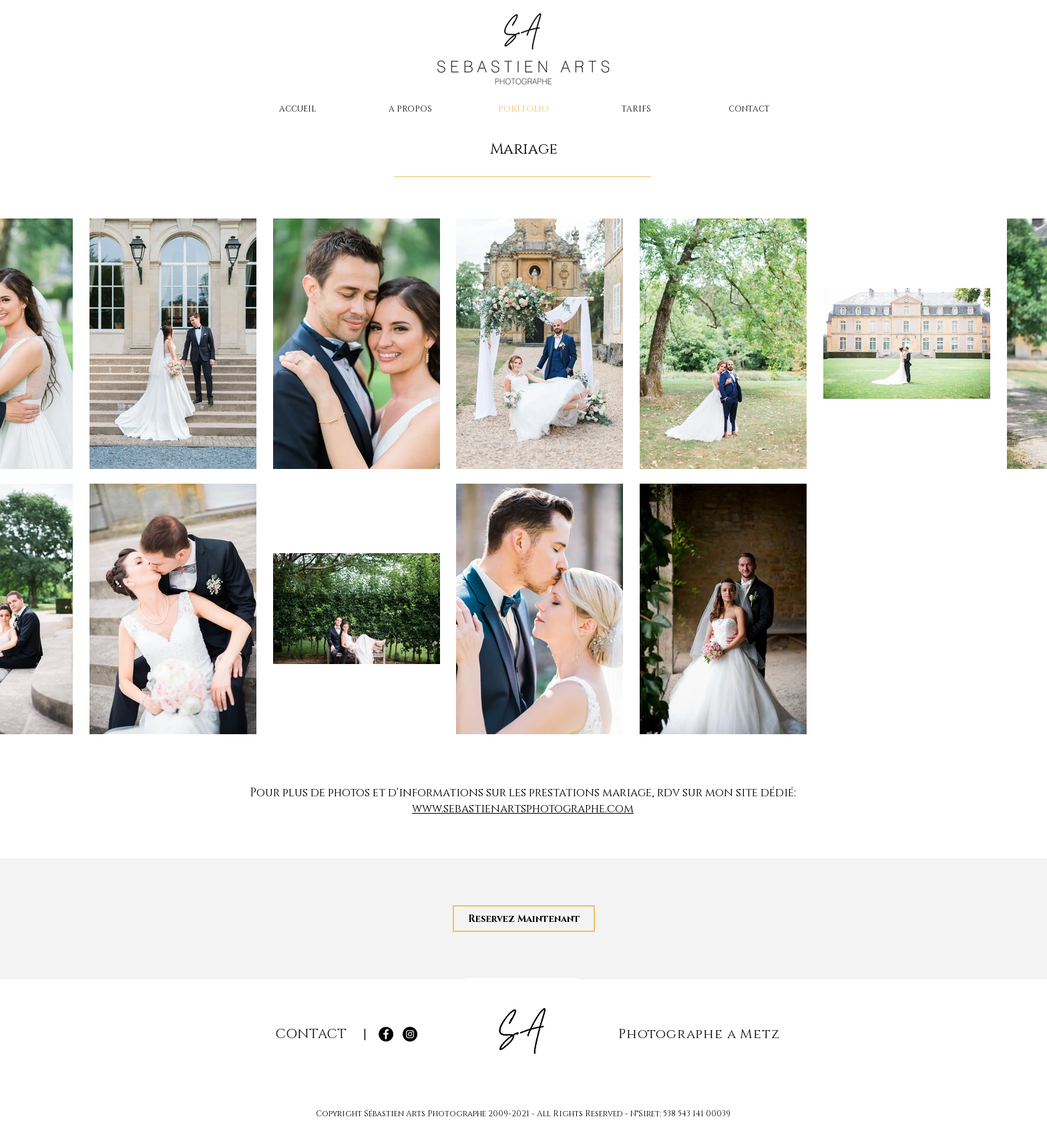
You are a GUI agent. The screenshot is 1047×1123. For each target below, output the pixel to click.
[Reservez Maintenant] (524, 918)
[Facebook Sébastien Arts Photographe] (386, 1034)
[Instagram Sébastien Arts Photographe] (410, 1034)
